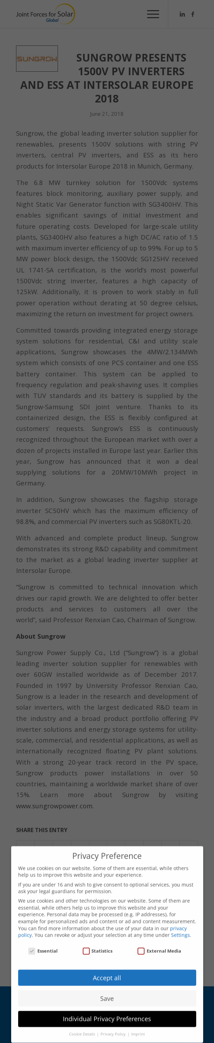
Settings (180, 929)
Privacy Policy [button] (114, 1028)
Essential (43, 945)
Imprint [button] (138, 1028)
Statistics (98, 945)
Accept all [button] (107, 972)
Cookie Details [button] (82, 1028)
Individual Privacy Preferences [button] (107, 1013)
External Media (159, 945)
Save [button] (107, 992)
